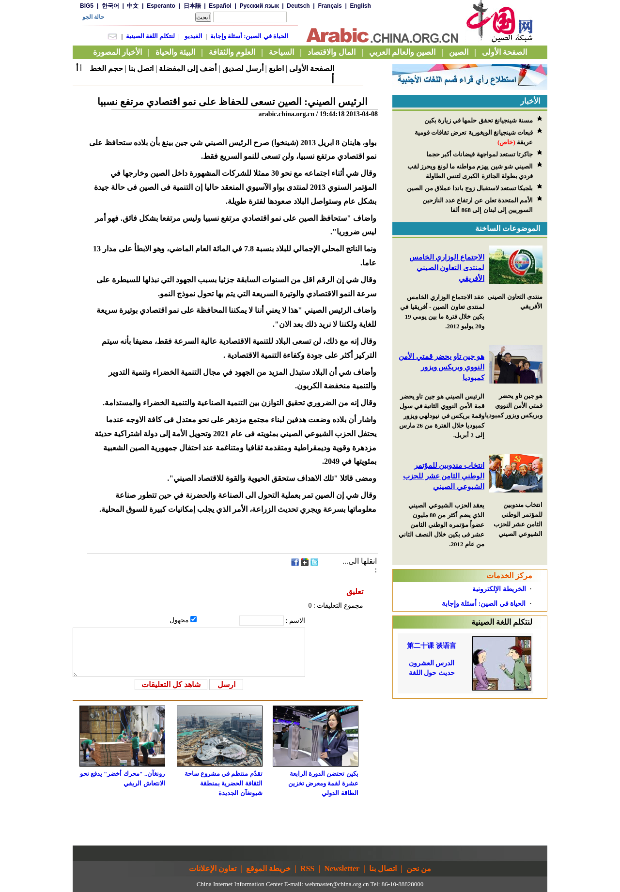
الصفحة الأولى (311, 68)
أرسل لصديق (243, 68)
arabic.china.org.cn (286, 114)
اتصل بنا (141, 68)
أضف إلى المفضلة (188, 68)
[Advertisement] (469, 759)
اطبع (276, 68)
